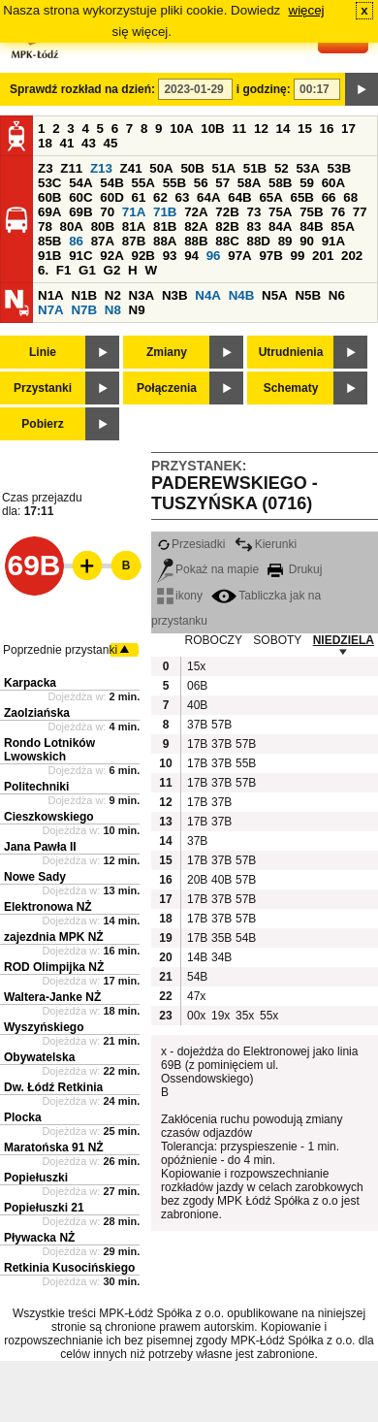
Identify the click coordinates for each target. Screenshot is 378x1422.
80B (102, 226)
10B (212, 128)
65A (270, 197)
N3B (175, 295)
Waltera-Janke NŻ (52, 997)
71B (164, 212)
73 (253, 212)
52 (281, 168)
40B (196, 705)
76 (338, 212)
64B (239, 197)
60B (49, 197)
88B (195, 241)
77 (360, 212)
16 (327, 128)
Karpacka (30, 683)
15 (305, 128)
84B (311, 226)
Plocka (23, 1117)
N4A (208, 295)
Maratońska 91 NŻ (54, 1147)
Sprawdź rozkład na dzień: (82, 89)
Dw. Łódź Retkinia (53, 1087)
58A (249, 183)
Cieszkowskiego (49, 817)
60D (111, 197)
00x (196, 1015)
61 (138, 197)
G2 (112, 270)
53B (339, 168)
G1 (87, 270)
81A (133, 226)
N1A (51, 295)
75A (280, 212)
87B (133, 241)
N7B (84, 310)
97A (239, 255)
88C (226, 241)
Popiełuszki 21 (44, 1207)
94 (191, 255)
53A (307, 168)
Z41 (131, 168)
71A (133, 212)
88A (164, 241)
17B (196, 744)
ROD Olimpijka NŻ (54, 967)
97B (270, 255)
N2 (113, 295)
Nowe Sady (35, 877)
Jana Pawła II (40, 847)
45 (111, 143)
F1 (64, 270)
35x (245, 1015)
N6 (337, 295)
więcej (307, 10)
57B (221, 724)
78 (45, 226)
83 (253, 226)
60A (333, 183)
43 (88, 143)
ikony (180, 595)
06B (196, 686)
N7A (51, 310)
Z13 (101, 168)
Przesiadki (191, 544)
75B (311, 212)
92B (142, 255)
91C (80, 255)
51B (255, 168)
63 (182, 197)
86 (76, 241)
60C (80, 197)
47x (196, 996)
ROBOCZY (213, 640)
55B (174, 183)
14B (196, 957)
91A (333, 241)
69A (49, 212)
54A (80, 183)
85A (342, 226)
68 (350, 197)
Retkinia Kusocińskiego (69, 1268)
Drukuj (295, 569)
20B (196, 880)
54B (111, 183)
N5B (308, 295)
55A (142, 183)
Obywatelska (39, 1057)
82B (226, 226)
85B (49, 241)
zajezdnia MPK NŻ (54, 937)
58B (280, 183)
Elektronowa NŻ (48, 907)
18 (45, 143)
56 (201, 183)
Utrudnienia (291, 352)
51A (224, 168)
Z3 (45, 168)
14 (283, 128)
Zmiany (166, 352)
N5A (275, 295)
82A (195, 226)
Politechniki (36, 786)
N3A (142, 295)
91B (49, 255)
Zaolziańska (37, 713)
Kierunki (266, 544)
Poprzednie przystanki (60, 650)
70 (107, 212)
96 (213, 255)
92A (111, 255)
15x (196, 666)
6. (43, 270)
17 (348, 128)
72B (226, 212)
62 (160, 197)
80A (71, 226)
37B (196, 724)
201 (322, 255)
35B (221, 938)
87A (102, 241)
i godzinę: (263, 89)
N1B (84, 295)
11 (239, 128)
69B (80, 212)
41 (67, 143)
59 (306, 183)
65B (302, 197)
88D (257, 241)
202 (351, 255)
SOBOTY (277, 640)
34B (221, 957)
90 (306, 241)
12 (261, 128)
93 (170, 255)
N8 (113, 310)
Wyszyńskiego (43, 1027)
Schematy (291, 388)
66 (329, 197)
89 (285, 241)
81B (164, 226)
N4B (242, 295)
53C (49, 183)
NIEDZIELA (343, 640)
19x (220, 1015)
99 (298, 255)
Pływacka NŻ (39, 1237)
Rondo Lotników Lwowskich (49, 749)
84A (280, 226)
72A (195, 212)
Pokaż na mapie (208, 569)
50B (192, 168)
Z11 (71, 168)
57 (222, 183)
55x (269, 1015)
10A (181, 128)
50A (161, 168)
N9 (137, 310)
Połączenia (167, 388)
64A (208, 197)
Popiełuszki (36, 1177)
